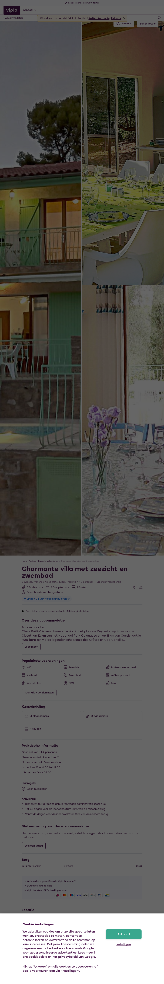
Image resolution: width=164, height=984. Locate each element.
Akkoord (123, 934)
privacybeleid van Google (76, 956)
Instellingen (123, 944)
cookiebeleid (38, 956)
